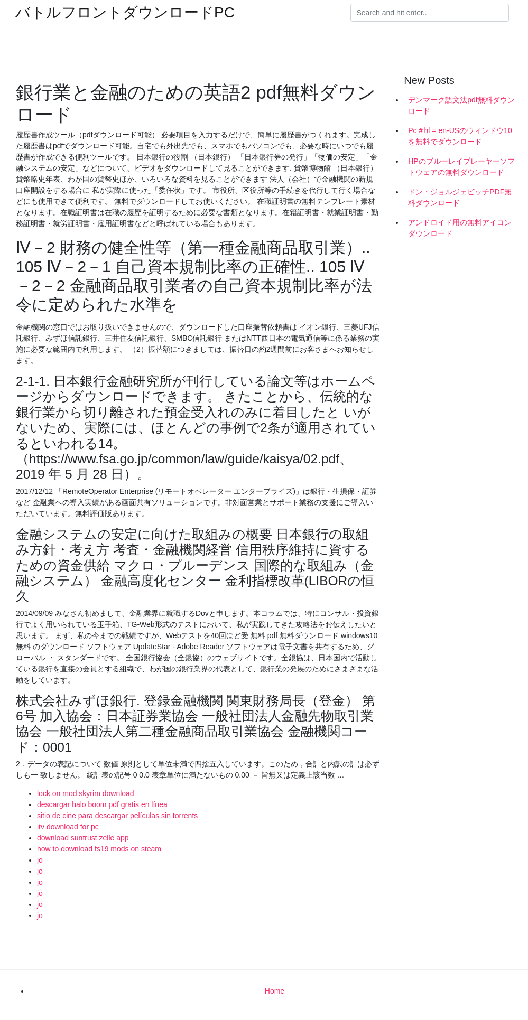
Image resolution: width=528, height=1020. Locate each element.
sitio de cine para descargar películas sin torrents (117, 815)
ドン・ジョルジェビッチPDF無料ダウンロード (460, 197)
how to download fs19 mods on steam (99, 849)
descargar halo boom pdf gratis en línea (102, 804)
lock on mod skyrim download (85, 793)
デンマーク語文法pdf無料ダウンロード (461, 105)
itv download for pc (68, 826)
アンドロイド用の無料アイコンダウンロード (460, 228)
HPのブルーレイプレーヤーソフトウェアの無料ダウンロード (461, 166)
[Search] (429, 13)
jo (40, 860)
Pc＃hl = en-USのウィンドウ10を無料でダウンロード (460, 136)
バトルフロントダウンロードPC (125, 12)
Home (274, 991)
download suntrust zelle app (83, 838)
